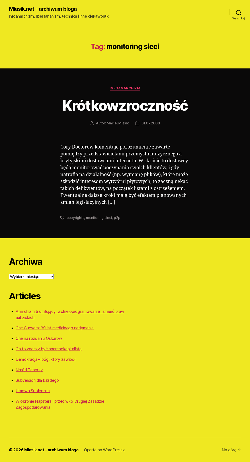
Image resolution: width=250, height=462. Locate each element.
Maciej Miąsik (118, 123)
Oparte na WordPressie (104, 449)
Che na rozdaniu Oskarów (39, 338)
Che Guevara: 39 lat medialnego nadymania (55, 327)
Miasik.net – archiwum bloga (51, 449)
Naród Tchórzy (29, 369)
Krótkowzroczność (125, 105)
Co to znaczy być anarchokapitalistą (49, 348)
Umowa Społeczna (33, 390)
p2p (117, 217)
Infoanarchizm (125, 88)
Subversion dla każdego (37, 379)
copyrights (75, 217)
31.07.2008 (150, 123)
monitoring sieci (99, 217)
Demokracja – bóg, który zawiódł (46, 359)
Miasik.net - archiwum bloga (43, 9)
